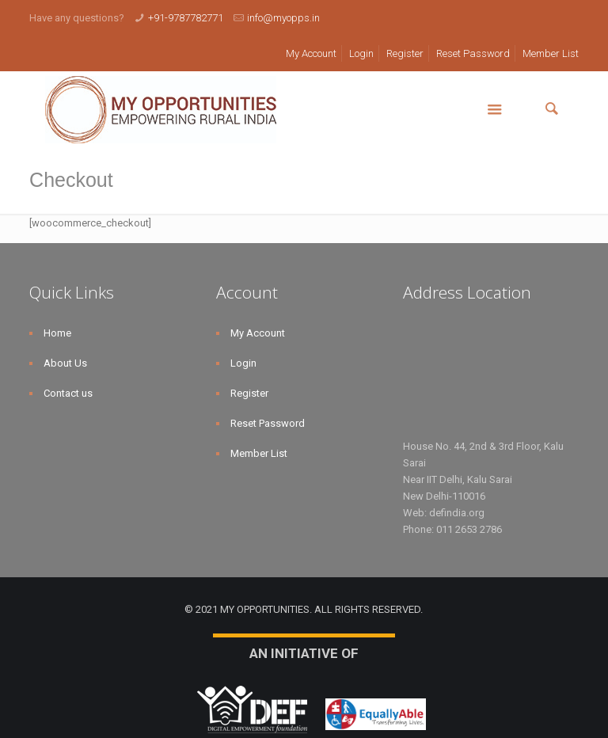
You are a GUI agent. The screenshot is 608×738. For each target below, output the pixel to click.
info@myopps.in (283, 18)
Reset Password (473, 53)
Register (405, 53)
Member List (550, 53)
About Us (65, 363)
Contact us (68, 393)
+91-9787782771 (185, 18)
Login (361, 53)
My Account (311, 53)
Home (57, 333)
